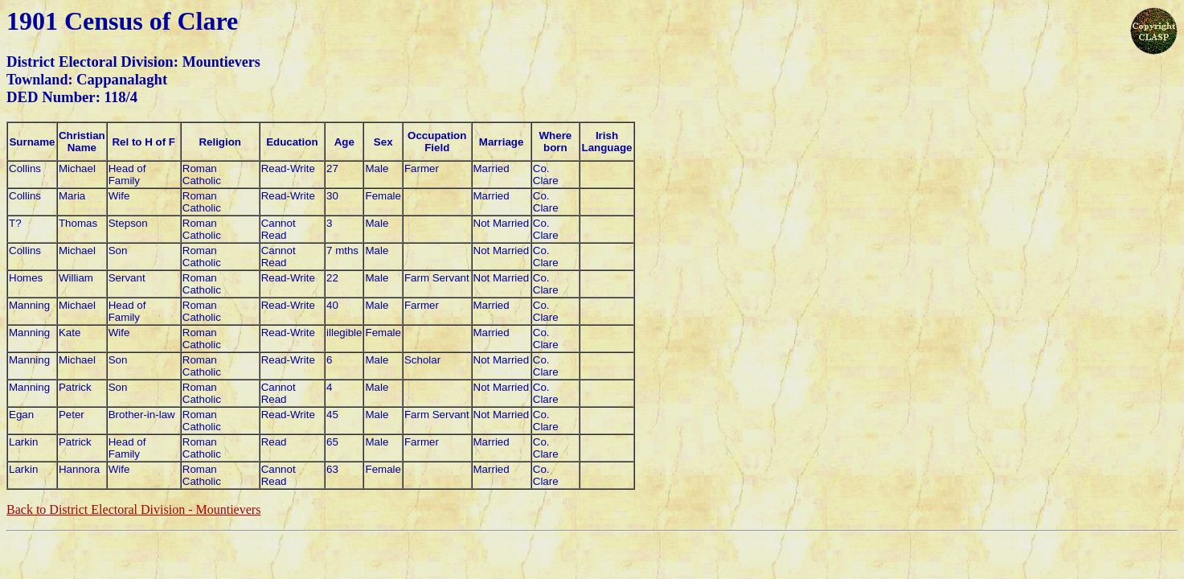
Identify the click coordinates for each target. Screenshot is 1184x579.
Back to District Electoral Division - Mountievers (133, 509)
